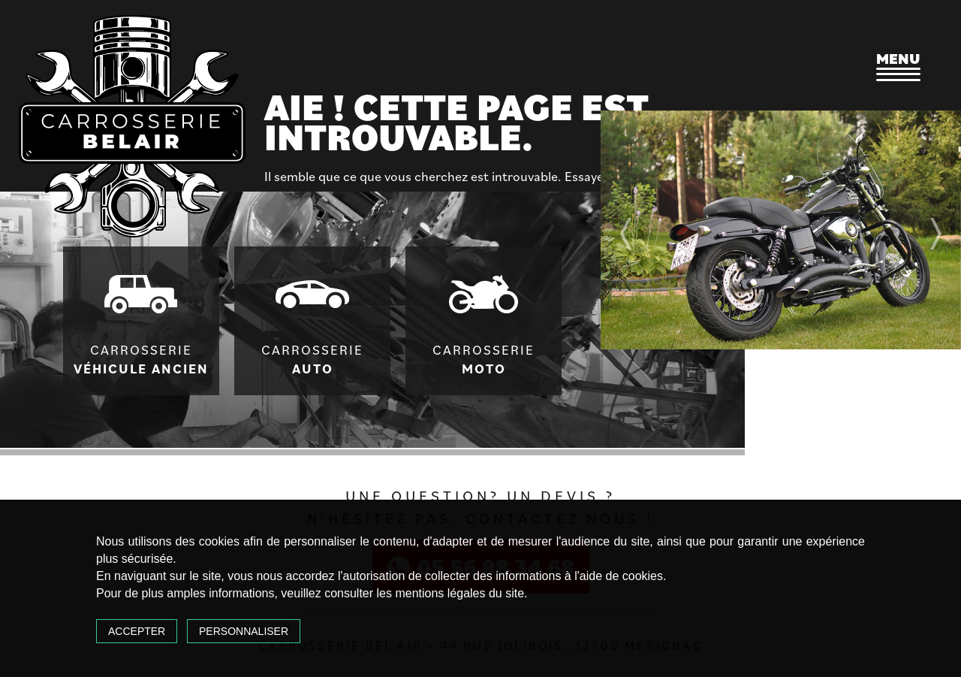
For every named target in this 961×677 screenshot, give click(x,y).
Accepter (136, 631)
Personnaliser (243, 631)
